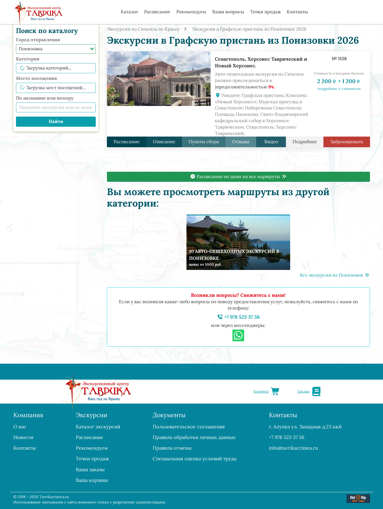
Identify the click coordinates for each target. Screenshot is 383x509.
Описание (164, 142)
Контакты (297, 12)
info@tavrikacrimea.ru (293, 448)
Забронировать (346, 142)
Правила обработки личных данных (194, 437)
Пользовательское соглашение (189, 427)
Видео (271, 142)
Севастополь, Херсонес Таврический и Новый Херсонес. (261, 62)
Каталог (129, 12)
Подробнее (305, 142)
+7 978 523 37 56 (238, 317)
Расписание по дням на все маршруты (238, 176)
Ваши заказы (90, 469)
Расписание (157, 12)
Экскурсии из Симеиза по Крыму (143, 29)
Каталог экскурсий (98, 427)
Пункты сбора (204, 142)
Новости (23, 437)
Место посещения (36, 78)
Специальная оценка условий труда (194, 458)
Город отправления (38, 40)
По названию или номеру (44, 98)
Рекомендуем (191, 12)
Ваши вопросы (228, 12)
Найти (56, 121)
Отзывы (240, 142)
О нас (19, 427)
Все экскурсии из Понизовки (335, 275)
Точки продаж (265, 12)
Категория (27, 59)
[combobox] (56, 49)
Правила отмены (172, 448)
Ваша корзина (92, 480)
